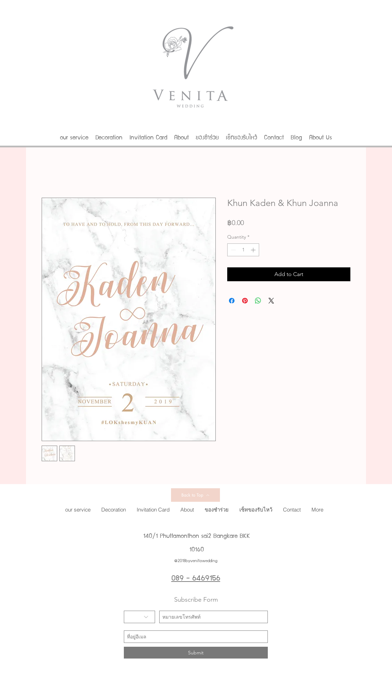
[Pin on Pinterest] (245, 300)
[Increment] (253, 250)
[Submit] (196, 653)
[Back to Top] (195, 495)
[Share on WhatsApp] (258, 300)
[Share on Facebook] (232, 300)
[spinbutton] (243, 250)
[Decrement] (232, 250)
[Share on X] (271, 300)
